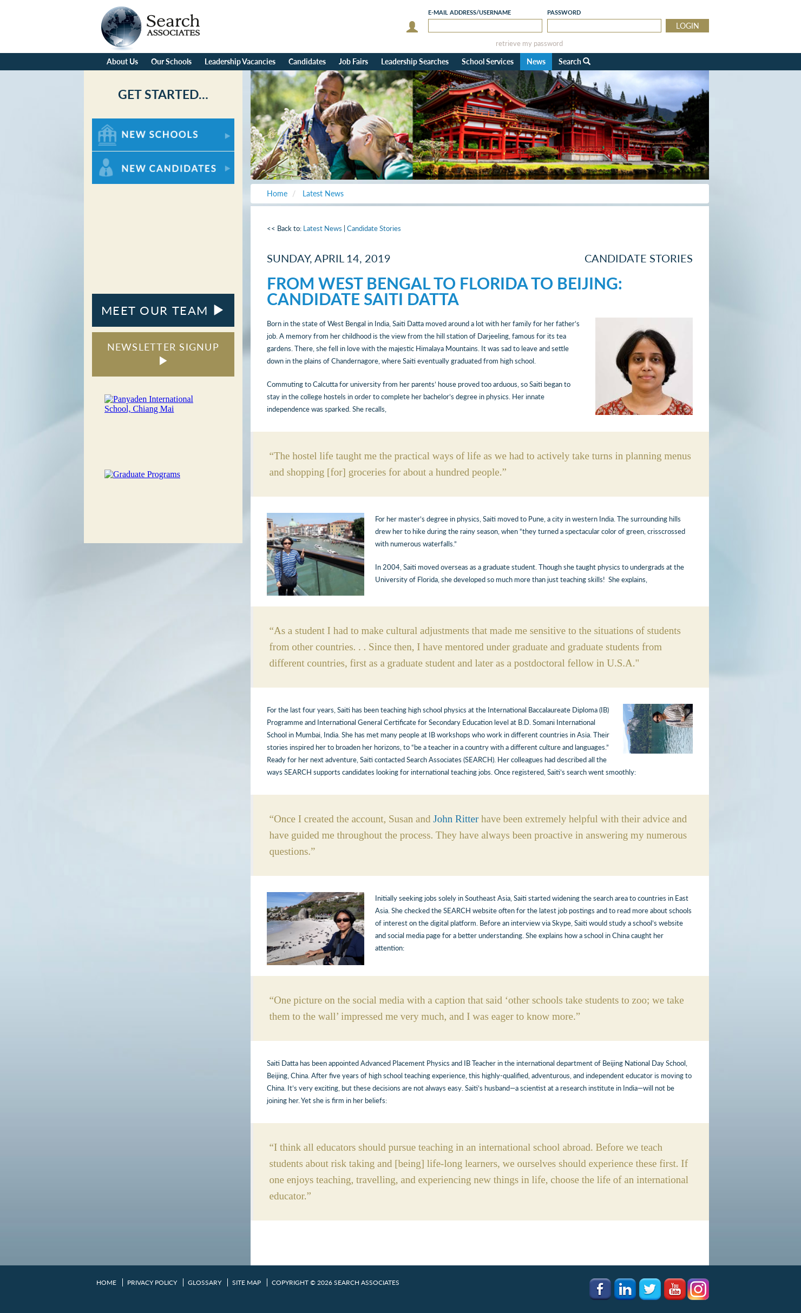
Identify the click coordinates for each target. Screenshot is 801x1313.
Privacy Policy (152, 1282)
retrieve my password (529, 43)
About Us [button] (122, 61)
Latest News (322, 228)
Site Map (246, 1282)
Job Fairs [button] (353, 61)
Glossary (204, 1282)
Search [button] (574, 61)
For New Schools (120, 123)
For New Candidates (126, 156)
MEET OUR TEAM (163, 310)
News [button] (536, 61)
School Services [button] (488, 61)
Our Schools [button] (171, 61)
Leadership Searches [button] (415, 61)
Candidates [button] (307, 61)
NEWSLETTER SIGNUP (163, 353)
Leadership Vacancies (240, 61)
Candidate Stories (374, 228)
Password (564, 12)
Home (106, 1282)
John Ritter (455, 818)
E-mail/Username (469, 12)
